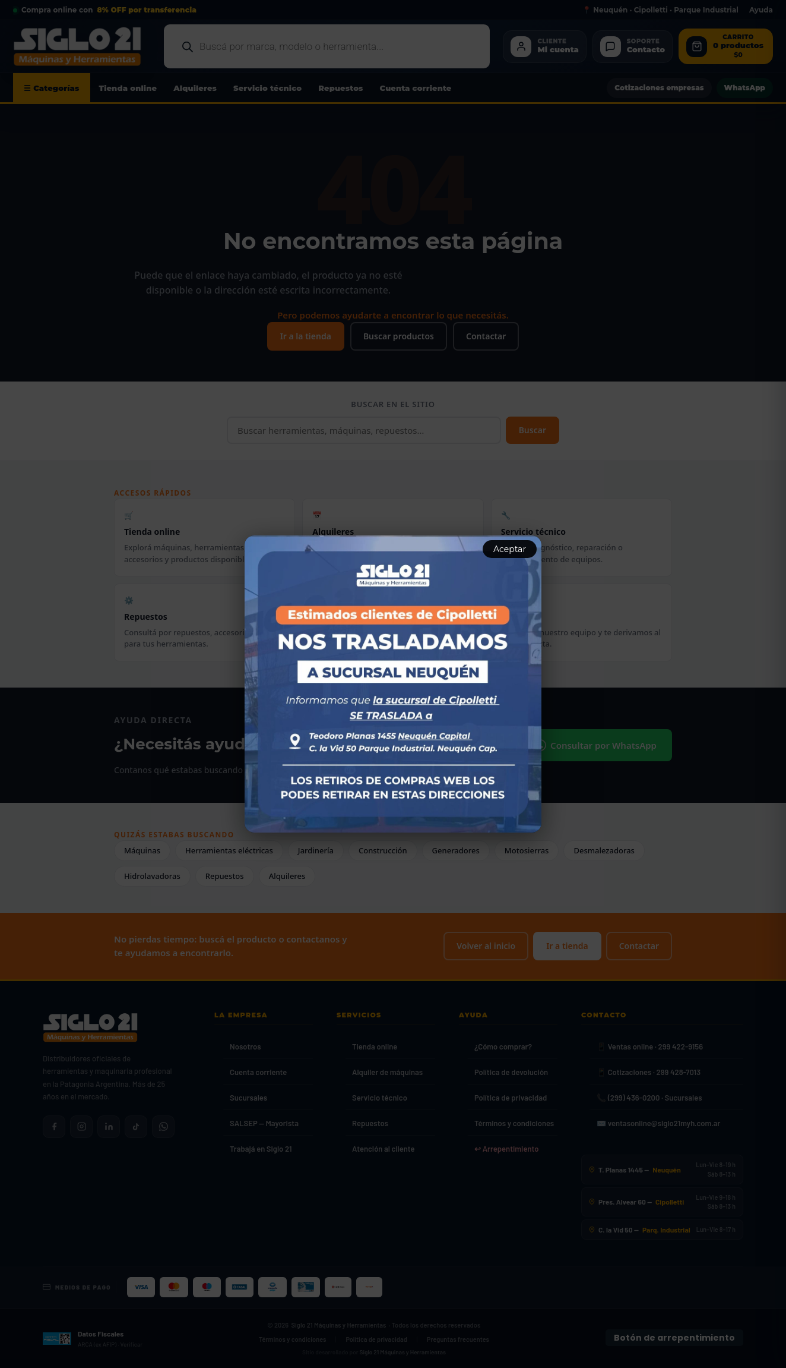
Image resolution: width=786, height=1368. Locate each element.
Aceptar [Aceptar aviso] (509, 549)
